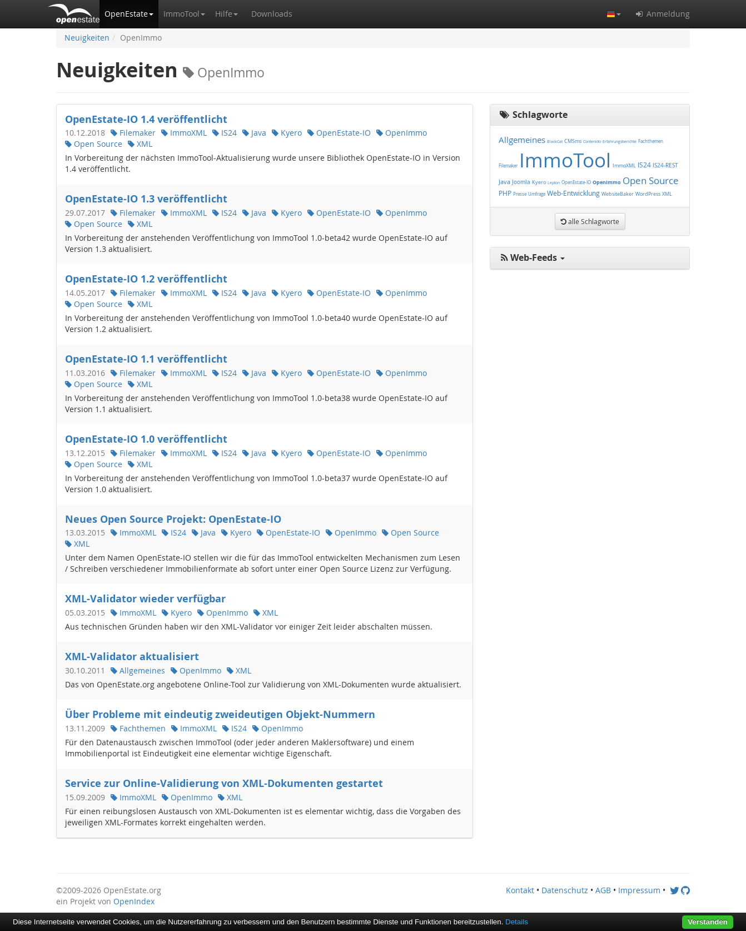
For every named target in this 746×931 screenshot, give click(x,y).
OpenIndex (134, 901)
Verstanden (708, 922)
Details (516, 922)
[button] (129, 14)
